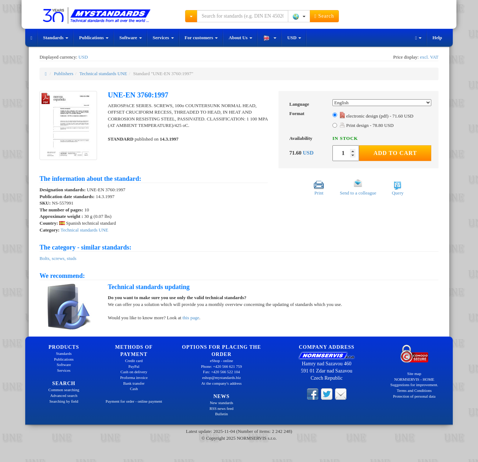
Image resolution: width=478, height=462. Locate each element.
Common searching (64, 390)
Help (437, 37)
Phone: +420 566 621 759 (221, 366)
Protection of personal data (414, 396)
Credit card (134, 360)
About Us (240, 37)
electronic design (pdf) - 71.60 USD (376, 116)
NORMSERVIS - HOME (414, 379)
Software (130, 37)
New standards (221, 403)
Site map (414, 373)
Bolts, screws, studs (58, 258)
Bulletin (221, 414)
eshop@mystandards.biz (221, 377)
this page (191, 317)
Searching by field (63, 401)
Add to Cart (395, 153)
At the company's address (221, 383)
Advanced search (63, 395)
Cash (134, 388)
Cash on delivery (133, 372)
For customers (201, 37)
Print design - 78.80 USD (367, 125)
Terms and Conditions (414, 390)
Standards (55, 37)
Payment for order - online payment (134, 401)
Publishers (63, 73)
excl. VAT (429, 57)
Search (324, 16)
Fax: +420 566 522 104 (221, 372)
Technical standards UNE (103, 73)
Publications (94, 37)
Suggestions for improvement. (414, 385)
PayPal (133, 366)
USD (294, 37)
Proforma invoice (134, 377)
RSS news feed (222, 408)
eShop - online (221, 360)
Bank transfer (134, 383)
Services (163, 37)
